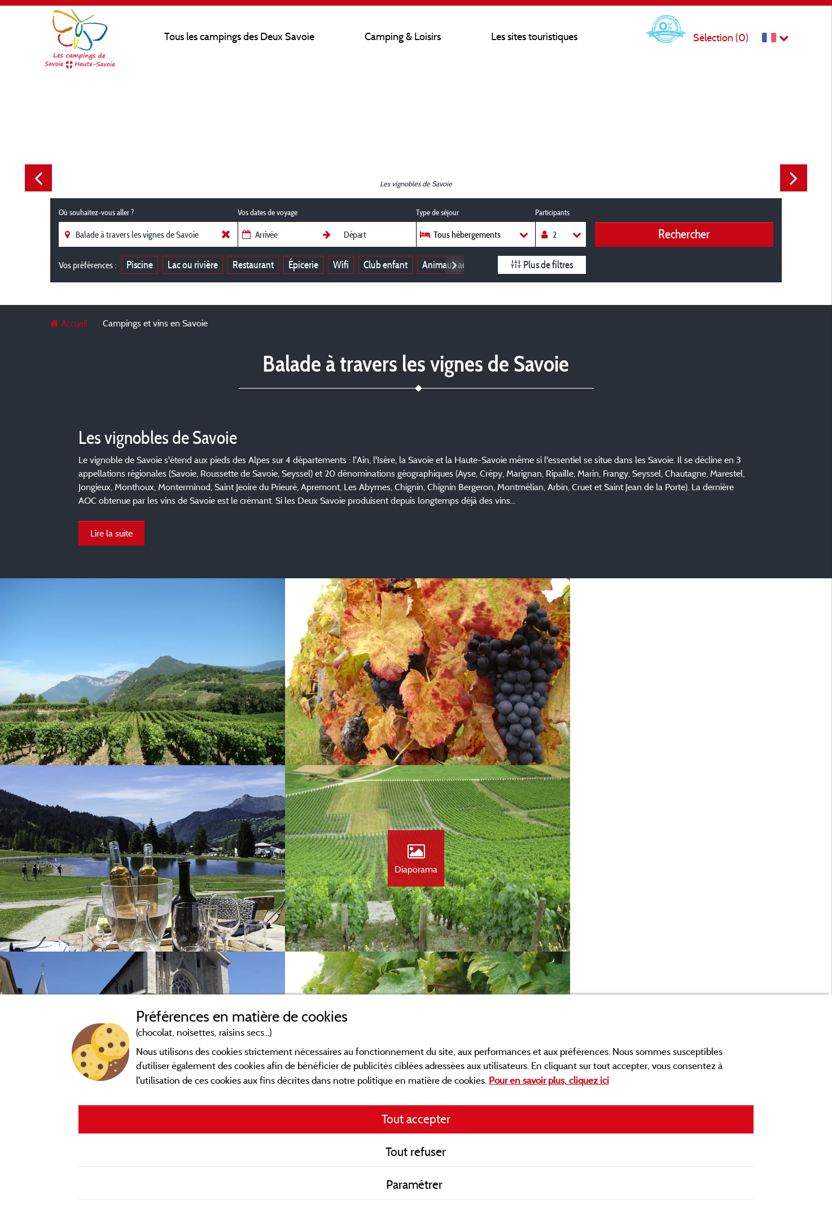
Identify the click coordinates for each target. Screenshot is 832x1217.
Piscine (139, 264)
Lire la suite (111, 533)
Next (793, 177)
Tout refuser (416, 1151)
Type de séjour (437, 212)
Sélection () (720, 37)
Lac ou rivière (193, 264)
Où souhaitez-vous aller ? (96, 212)
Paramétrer (415, 1184)
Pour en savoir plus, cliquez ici (549, 1080)
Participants (552, 212)
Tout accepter (416, 1118)
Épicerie (303, 264)
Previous (38, 177)
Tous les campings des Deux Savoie (239, 36)
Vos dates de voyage (267, 212)
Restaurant (253, 264)
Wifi (341, 264)
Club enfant (386, 264)
